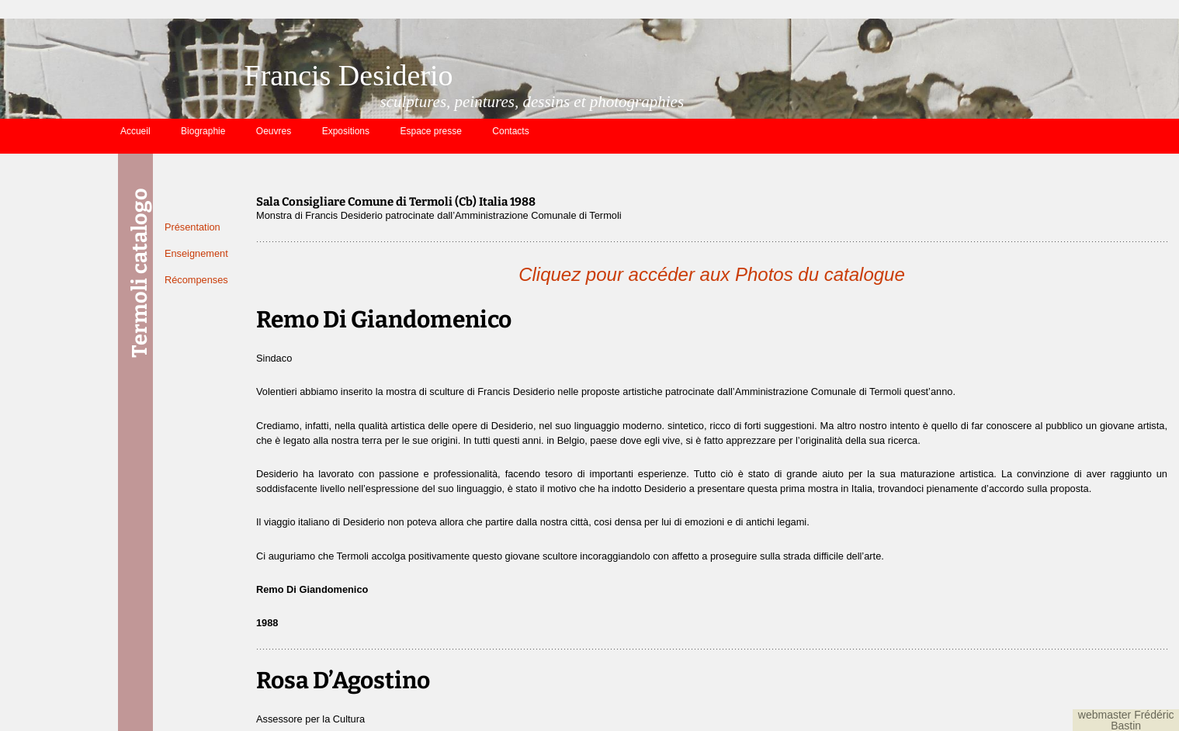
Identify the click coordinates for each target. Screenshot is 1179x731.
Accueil (135, 131)
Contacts (510, 131)
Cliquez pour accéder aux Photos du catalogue (711, 274)
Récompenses (196, 280)
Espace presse (431, 131)
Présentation (192, 227)
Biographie (203, 131)
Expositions (345, 131)
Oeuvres (273, 131)
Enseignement (196, 253)
